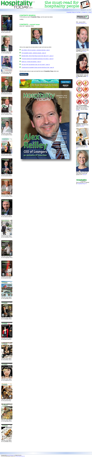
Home (90, 12)
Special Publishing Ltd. (10, 455)
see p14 (85, 174)
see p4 (84, 51)
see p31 (78, 110)
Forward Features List (81, 23)
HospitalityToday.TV (81, 183)
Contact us (84, 12)
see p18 (82, 126)
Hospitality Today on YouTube (73, 12)
